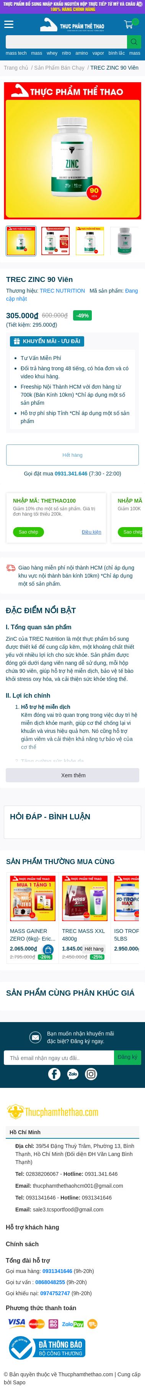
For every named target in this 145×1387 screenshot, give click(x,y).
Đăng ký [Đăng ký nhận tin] (127, 1056)
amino (81, 53)
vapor (98, 53)
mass (36, 53)
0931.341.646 (71, 473)
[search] (134, 42)
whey (52, 53)
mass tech (16, 53)
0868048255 (50, 1282)
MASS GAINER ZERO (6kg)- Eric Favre (30, 938)
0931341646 (41, 1197)
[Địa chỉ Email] (72, 1057)
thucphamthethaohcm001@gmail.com (78, 1185)
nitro (66, 53)
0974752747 (56, 1293)
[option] (21, 241)
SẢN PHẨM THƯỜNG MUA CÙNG (60, 861)
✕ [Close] (140, 4)
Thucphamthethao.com (85, 1374)
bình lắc (117, 53)
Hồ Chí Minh (25, 1132)
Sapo (19, 1382)
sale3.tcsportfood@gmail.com (68, 1209)
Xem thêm (73, 775)
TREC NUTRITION (63, 290)
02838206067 (42, 1173)
